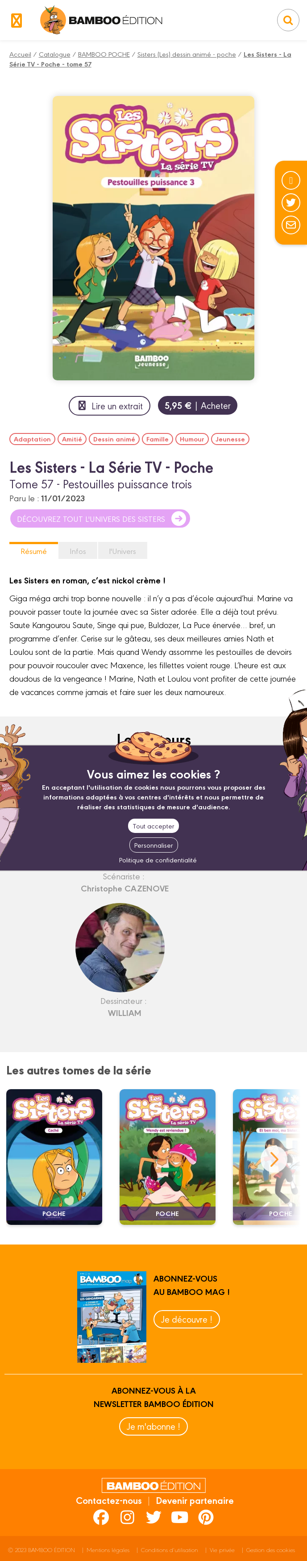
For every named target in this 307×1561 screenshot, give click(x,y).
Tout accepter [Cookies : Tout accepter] (153, 825)
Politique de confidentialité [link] (158, 859)
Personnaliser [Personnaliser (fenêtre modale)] (153, 844)
